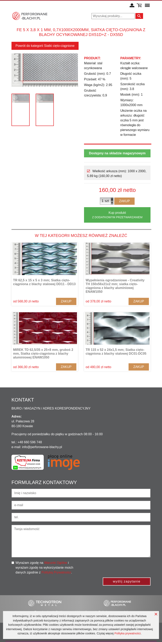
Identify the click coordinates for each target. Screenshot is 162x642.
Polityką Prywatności (56, 572)
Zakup (124, 201)
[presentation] (120, 568)
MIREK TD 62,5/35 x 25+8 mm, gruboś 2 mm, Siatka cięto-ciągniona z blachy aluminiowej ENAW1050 (43, 353)
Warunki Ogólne (55, 562)
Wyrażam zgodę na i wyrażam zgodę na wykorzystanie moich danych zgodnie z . (44, 567)
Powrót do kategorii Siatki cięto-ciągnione (45, 45)
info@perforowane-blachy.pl (42, 447)
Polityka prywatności (127, 633)
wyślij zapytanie (126, 581)
